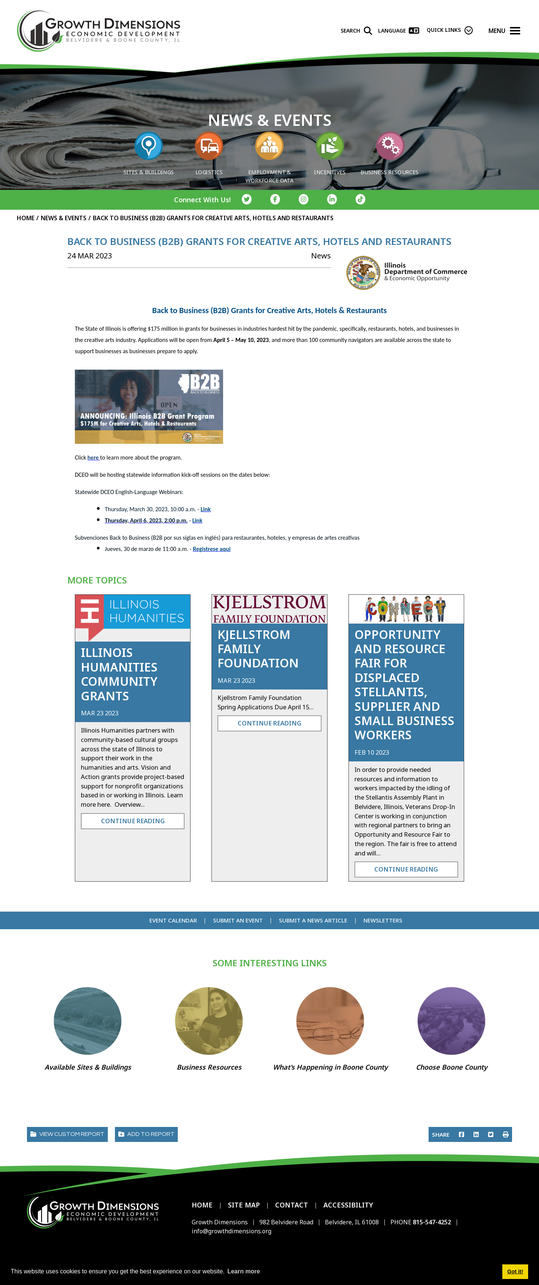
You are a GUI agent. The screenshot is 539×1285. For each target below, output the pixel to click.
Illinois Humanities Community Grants (119, 673)
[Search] (356, 30)
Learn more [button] (243, 1271)
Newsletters (382, 920)
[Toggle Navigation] (515, 30)
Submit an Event (238, 920)
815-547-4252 (433, 1222)
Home (202, 1204)
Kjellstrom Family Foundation (258, 648)
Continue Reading (133, 820)
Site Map (244, 1204)
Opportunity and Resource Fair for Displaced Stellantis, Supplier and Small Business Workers (404, 684)
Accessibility (348, 1204)
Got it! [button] (515, 1272)
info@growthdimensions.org (231, 1231)
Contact (291, 1204)
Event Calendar (173, 920)
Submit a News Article (313, 920)
